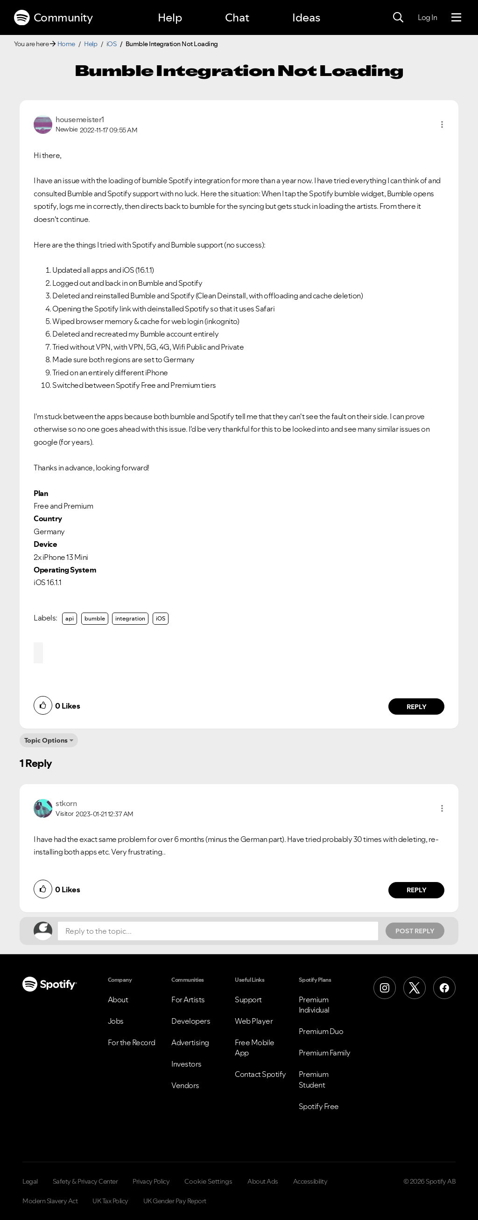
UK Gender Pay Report (174, 1201)
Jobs (116, 1021)
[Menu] (456, 17)
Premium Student (314, 1079)
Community (53, 18)
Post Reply (415, 931)
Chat (237, 17)
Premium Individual (314, 1004)
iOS (111, 43)
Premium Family (325, 1053)
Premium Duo (321, 1031)
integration (130, 618)
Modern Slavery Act (49, 1201)
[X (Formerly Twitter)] (414, 988)
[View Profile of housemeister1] (80, 119)
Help (170, 17)
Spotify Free (319, 1106)
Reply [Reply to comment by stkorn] (417, 890)
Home (66, 43)
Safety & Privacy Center (85, 1181)
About (118, 999)
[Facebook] (444, 988)
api (69, 618)
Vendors (185, 1085)
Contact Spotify (260, 1074)
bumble (94, 618)
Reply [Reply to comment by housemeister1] (417, 706)
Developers (190, 1021)
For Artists (188, 999)
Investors (186, 1064)
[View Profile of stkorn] (66, 803)
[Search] (398, 18)
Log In (427, 17)
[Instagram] (384, 988)
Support (248, 999)
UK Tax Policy (110, 1201)
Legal (30, 1181)
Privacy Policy (151, 1181)
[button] (442, 124)
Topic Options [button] (46, 740)
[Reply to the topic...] (218, 931)
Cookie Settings (208, 1181)
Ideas (306, 17)
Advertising (190, 1042)
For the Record (131, 1042)
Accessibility (310, 1181)
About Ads (262, 1181)
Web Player (254, 1021)
